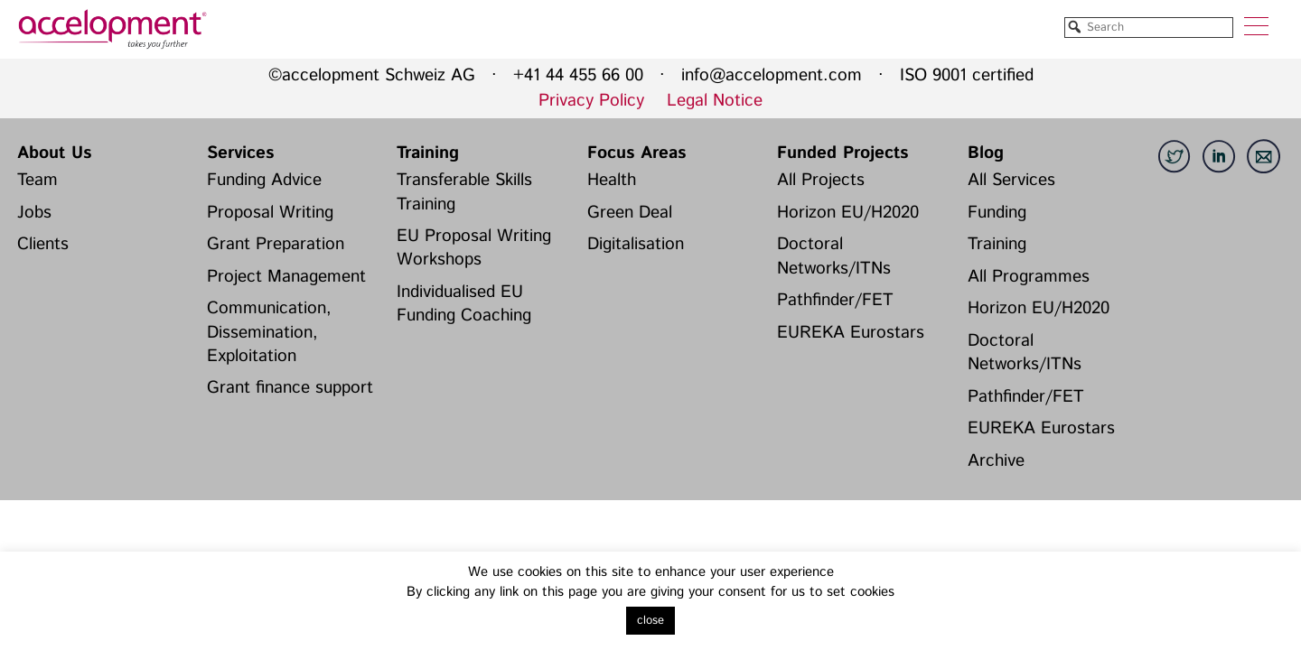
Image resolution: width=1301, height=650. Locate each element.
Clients (43, 244)
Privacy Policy (591, 100)
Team (37, 180)
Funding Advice (264, 180)
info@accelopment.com (771, 75)
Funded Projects (842, 153)
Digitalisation (635, 244)
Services (240, 153)
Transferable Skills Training (464, 192)
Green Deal (629, 212)
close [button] (650, 620)
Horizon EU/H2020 (848, 212)
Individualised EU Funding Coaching (464, 304)
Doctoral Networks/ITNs (834, 256)
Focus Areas (636, 153)
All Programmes (1029, 277)
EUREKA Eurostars (850, 332)
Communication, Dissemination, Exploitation (269, 331)
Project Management (286, 277)
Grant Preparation (275, 244)
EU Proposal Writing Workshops (474, 248)
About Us (54, 153)
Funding (997, 212)
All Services (1011, 180)
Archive (996, 461)
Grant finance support (290, 388)
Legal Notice (715, 100)
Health (611, 180)
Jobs (34, 212)
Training (428, 153)
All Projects (821, 180)
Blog (986, 153)
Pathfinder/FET (835, 300)
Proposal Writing (270, 212)
